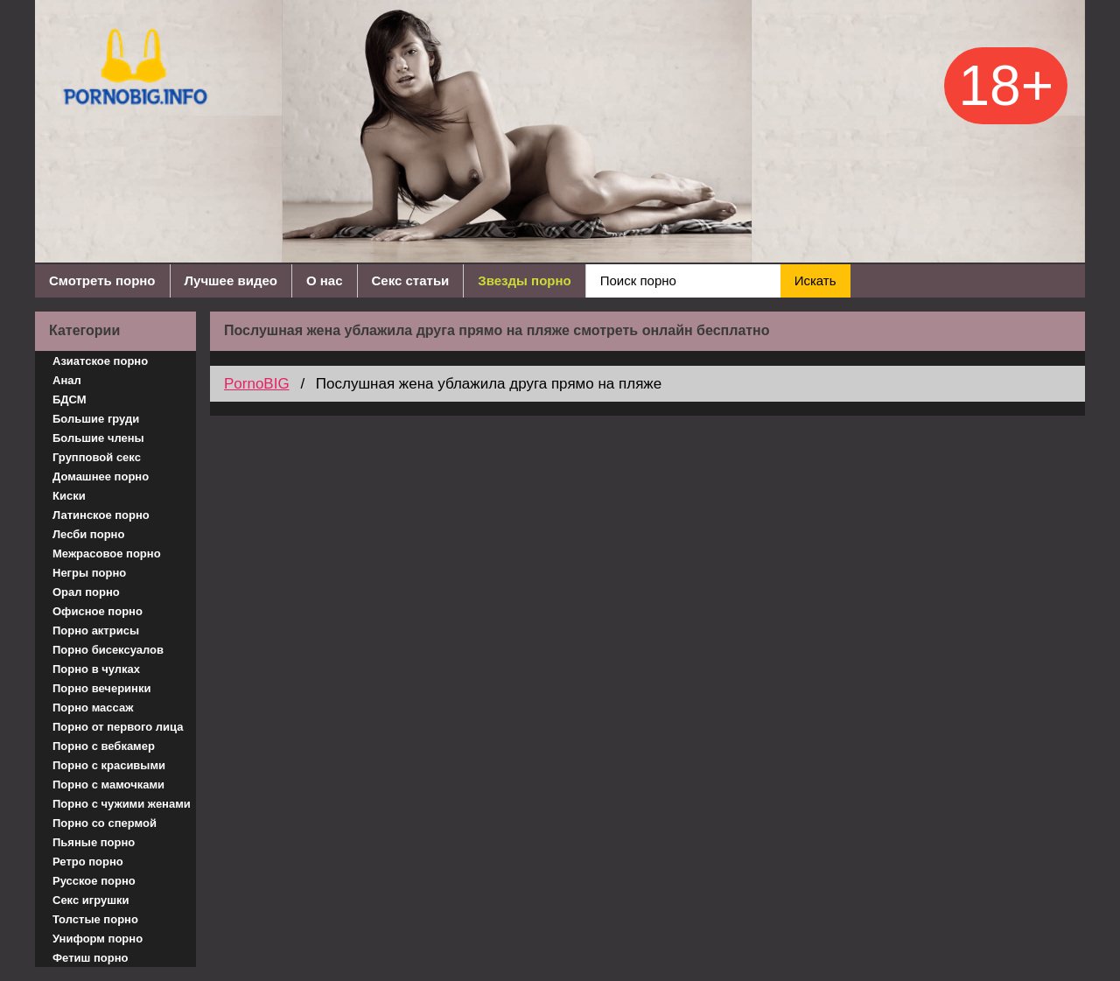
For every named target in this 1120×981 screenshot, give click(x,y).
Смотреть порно (102, 280)
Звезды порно (524, 280)
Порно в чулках (96, 669)
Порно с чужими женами (121, 803)
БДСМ (69, 399)
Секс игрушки (91, 900)
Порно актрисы (95, 630)
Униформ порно (97, 938)
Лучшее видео (231, 280)
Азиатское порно (100, 361)
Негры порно (89, 572)
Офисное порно (97, 611)
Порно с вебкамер (103, 746)
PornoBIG (257, 383)
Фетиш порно (90, 957)
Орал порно (86, 592)
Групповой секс (96, 457)
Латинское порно (101, 515)
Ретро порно (87, 861)
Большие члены (98, 438)
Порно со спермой (104, 823)
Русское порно (94, 880)
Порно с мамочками (108, 784)
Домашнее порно (100, 476)
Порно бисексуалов (108, 649)
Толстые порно (95, 919)
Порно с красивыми (108, 765)
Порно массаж (92, 707)
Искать (815, 280)
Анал (66, 380)
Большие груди (95, 418)
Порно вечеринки (101, 688)
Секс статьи (411, 280)
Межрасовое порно (106, 553)
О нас (324, 280)
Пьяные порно (93, 842)
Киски (69, 495)
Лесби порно (88, 534)
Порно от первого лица (117, 726)
